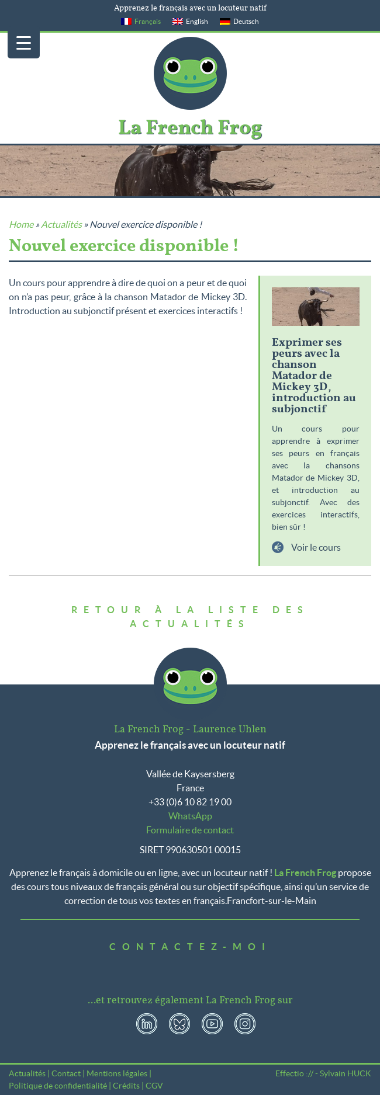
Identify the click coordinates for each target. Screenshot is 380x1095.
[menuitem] (141, 22)
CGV (154, 1085)
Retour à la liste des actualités (190, 616)
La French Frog (190, 73)
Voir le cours (315, 547)
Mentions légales (117, 1073)
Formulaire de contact (190, 830)
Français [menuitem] (147, 21)
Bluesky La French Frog (179, 1023)
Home (21, 224)
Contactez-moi (190, 946)
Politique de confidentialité (58, 1085)
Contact (66, 1073)
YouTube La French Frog (212, 1023)
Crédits (126, 1085)
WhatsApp (190, 816)
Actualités (61, 224)
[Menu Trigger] (24, 42)
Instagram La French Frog (244, 1023)
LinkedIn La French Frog (146, 1023)
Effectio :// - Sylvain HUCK (323, 1073)
